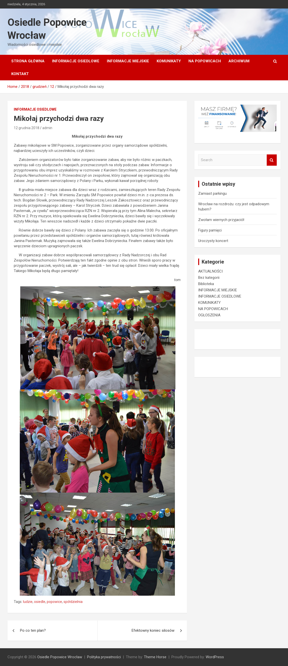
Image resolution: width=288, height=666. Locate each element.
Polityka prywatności (104, 657)
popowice (54, 602)
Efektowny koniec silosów (153, 630)
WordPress (215, 657)
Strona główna (28, 61)
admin (47, 128)
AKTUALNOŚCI (210, 271)
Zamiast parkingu (212, 193)
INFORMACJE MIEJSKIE (128, 61)
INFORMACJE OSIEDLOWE (75, 61)
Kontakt (20, 74)
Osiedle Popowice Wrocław (59, 657)
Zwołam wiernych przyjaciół (221, 219)
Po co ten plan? (33, 630)
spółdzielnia (73, 602)
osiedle (39, 602)
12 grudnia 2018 (26, 128)
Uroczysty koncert (213, 241)
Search (272, 160)
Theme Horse (155, 657)
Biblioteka (206, 284)
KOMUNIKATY (169, 61)
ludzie (28, 602)
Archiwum (238, 61)
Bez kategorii (208, 277)
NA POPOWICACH (204, 61)
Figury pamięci (210, 230)
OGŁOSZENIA (209, 315)
